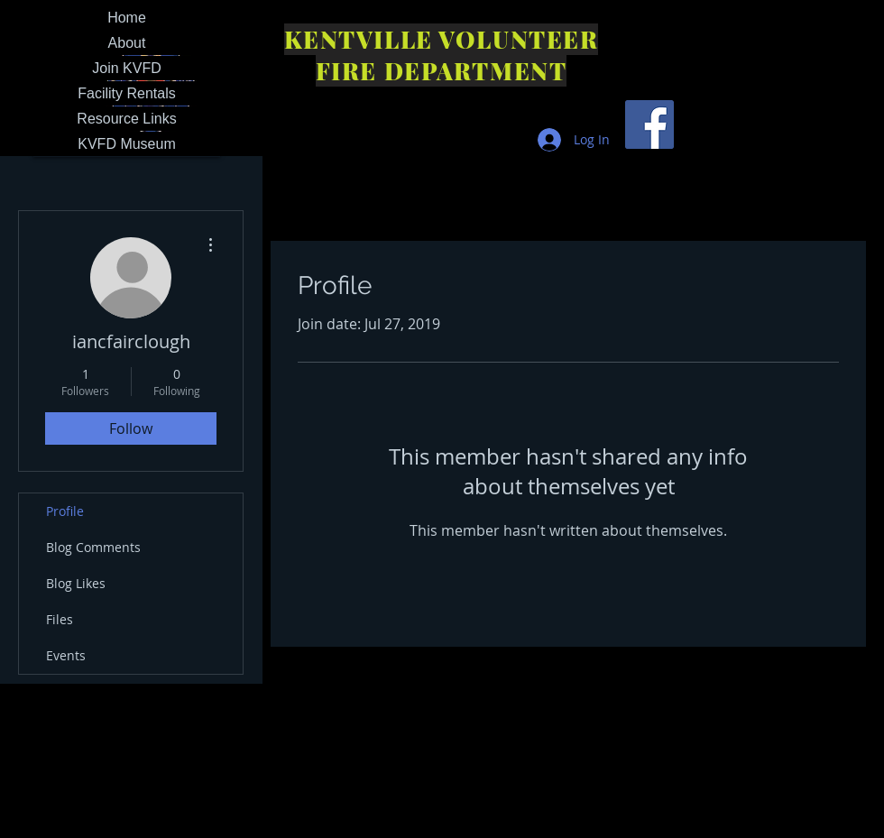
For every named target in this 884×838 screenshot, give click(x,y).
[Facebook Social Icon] (649, 124)
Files (59, 619)
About (127, 43)
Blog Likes (76, 583)
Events (66, 655)
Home (126, 17)
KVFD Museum (126, 144)
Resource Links (126, 118)
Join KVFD (126, 68)
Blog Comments (93, 547)
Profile (65, 511)
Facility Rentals (126, 93)
